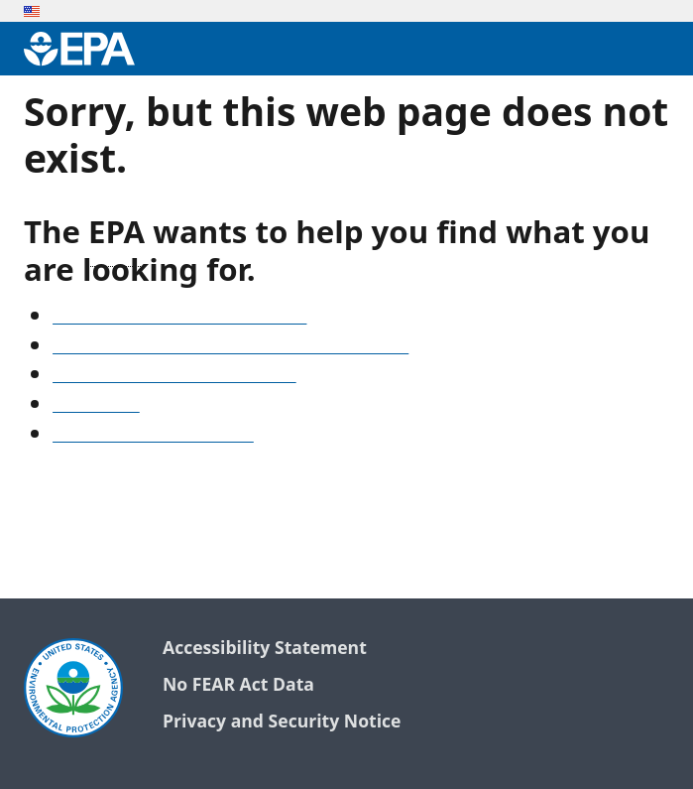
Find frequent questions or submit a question (230, 347)
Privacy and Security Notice (282, 722)
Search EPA (96, 406)
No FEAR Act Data (238, 685)
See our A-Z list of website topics (179, 317)
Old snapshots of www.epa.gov (174, 376)
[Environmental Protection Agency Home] (79, 48)
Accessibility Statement (265, 648)
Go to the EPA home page (153, 436)
